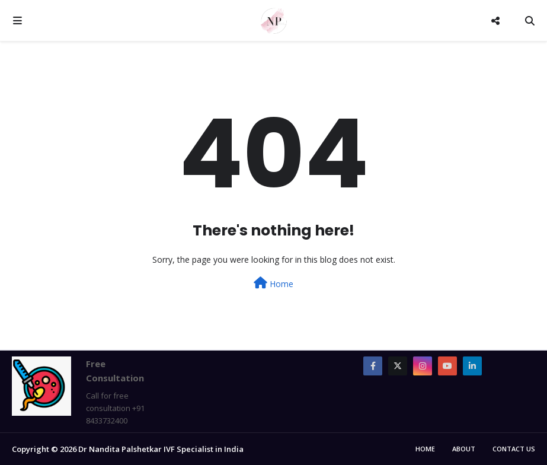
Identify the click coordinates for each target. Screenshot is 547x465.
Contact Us (513, 448)
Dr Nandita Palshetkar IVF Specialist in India (161, 449)
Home (273, 283)
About (463, 448)
